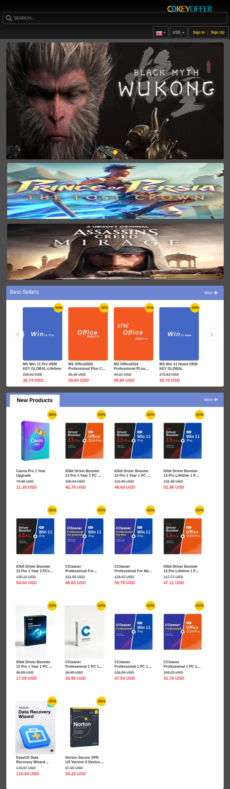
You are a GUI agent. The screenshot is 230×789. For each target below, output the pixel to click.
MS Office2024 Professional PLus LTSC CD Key (129, 368)
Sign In (199, 32)
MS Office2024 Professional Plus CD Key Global (86, 368)
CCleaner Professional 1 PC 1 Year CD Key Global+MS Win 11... (131, 669)
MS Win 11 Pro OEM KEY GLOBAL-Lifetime (42, 366)
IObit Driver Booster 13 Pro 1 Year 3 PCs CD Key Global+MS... (34, 571)
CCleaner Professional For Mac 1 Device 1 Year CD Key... (132, 573)
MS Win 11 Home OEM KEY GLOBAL (178, 366)
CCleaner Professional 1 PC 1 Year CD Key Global (82, 666)
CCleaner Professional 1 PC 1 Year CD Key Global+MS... (180, 669)
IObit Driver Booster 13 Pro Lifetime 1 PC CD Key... (181, 475)
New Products (35, 400)
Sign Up (217, 32)
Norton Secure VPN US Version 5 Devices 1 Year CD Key (83, 762)
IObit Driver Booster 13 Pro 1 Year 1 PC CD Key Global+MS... (84, 475)
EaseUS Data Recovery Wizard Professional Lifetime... (30, 764)
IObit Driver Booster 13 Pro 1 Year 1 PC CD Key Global (35, 666)
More (211, 293)
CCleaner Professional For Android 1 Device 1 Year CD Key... (81, 573)
